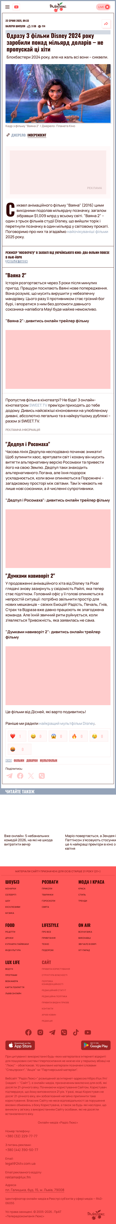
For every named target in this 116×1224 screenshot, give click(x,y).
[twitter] (31, 776)
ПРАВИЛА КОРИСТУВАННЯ (56, 968)
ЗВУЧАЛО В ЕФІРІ (87, 944)
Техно (45, 944)
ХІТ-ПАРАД (84, 950)
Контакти (47, 1008)
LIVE (101, 7)
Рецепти (10, 931)
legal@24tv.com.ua (20, 1163)
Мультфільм (48, 760)
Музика (9, 913)
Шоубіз (12, 882)
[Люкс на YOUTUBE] (16, 7)
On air (84, 925)
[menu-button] (7, 7)
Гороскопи (48, 900)
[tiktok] (76, 1032)
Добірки (32, 760)
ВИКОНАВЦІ (84, 937)
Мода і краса (91, 882)
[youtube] (88, 1032)
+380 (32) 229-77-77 (21, 1136)
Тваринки (47, 894)
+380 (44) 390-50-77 (21, 1149)
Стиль (82, 894)
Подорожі (48, 950)
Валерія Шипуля (15, 26)
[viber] (42, 776)
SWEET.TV (38, 405)
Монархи (10, 888)
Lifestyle (50, 925)
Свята (45, 906)
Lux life (12, 962)
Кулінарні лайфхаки (17, 944)
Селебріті (10, 894)
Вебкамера (11, 981)
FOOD (10, 925)
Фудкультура (13, 950)
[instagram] (40, 1032)
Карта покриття (14, 987)
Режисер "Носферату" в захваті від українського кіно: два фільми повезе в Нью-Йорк (57, 255)
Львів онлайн (13, 993)
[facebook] (20, 776)
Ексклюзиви (12, 906)
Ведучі (9, 968)
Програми (11, 975)
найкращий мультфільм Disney (66, 723)
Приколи (47, 888)
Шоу (7, 900)
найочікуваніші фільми (87, 231)
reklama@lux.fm (18, 1177)
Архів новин (49, 1014)
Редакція (47, 1020)
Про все (46, 931)
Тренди (82, 900)
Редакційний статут (54, 990)
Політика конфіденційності (52, 983)
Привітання (48, 937)
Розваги (50, 882)
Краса (81, 888)
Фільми (19, 760)
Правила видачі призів (55, 1002)
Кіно (9, 760)
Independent (37, 135)
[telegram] (9, 776)
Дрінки (9, 937)
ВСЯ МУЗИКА (85, 931)
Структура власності (54, 975)
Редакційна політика (54, 996)
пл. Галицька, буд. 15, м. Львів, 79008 (34, 1189)
